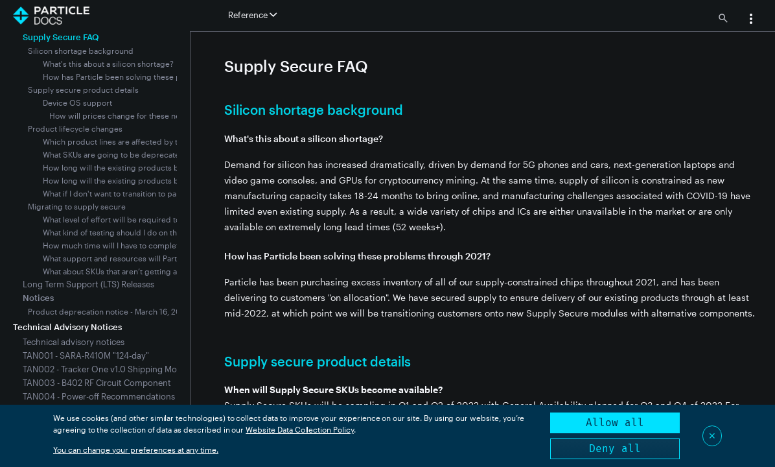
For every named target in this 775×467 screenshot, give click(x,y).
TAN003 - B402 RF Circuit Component (97, 382)
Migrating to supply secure (77, 206)
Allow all (615, 422)
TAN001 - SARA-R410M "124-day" (86, 355)
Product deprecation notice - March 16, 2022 (109, 311)
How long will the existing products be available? (131, 167)
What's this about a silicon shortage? (108, 63)
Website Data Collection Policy (300, 429)
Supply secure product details (83, 89)
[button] (751, 20)
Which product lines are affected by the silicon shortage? (146, 141)
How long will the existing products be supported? (135, 180)
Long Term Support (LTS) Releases (88, 284)
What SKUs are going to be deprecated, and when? (135, 154)
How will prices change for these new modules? (136, 115)
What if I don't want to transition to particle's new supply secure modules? (176, 193)
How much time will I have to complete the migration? (140, 245)
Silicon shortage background (80, 50)
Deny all (615, 448)
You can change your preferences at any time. (135, 449)
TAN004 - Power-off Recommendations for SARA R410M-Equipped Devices (167, 396)
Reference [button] (252, 15)
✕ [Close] (712, 435)
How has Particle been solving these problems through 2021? (154, 76)
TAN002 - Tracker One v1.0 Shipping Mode (105, 369)
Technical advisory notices (73, 342)
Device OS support (77, 102)
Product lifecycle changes (75, 128)
